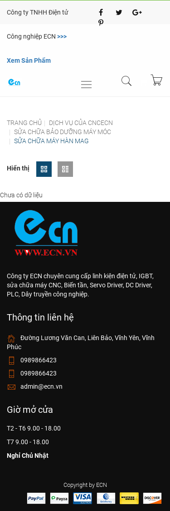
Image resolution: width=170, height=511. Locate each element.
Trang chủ (24, 122)
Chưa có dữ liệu (21, 195)
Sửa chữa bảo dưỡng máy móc (62, 131)
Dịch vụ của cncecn (81, 122)
